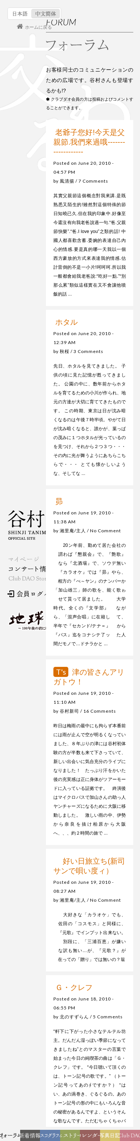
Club (131, 1137)
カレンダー (92, 1137)
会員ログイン (31, 593)
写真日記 (111, 1137)
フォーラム (12, 1137)
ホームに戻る (38, 27)
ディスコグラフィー (50, 1137)
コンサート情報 (30, 569)
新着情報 (31, 1137)
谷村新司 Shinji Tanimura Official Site (44, 525)
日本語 (20, 13)
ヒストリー (71, 1137)
